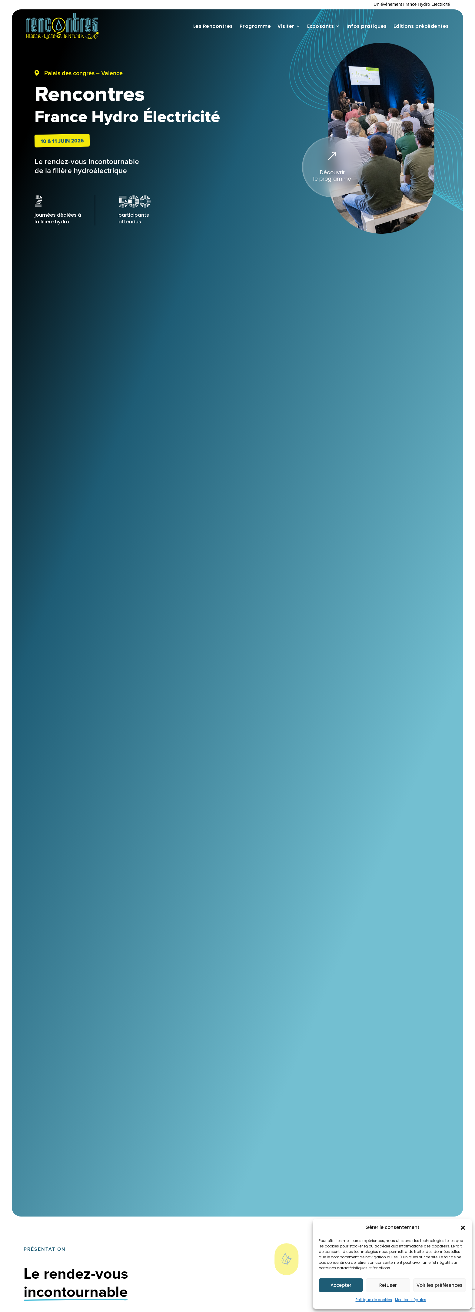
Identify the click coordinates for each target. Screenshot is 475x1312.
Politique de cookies (374, 1299)
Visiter (285, 26)
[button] (463, 1228)
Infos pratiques (367, 26)
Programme (255, 26)
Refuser (388, 1285)
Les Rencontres (213, 26)
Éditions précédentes (421, 26)
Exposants (320, 26)
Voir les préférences (440, 1285)
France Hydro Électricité (426, 4)
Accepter (341, 1285)
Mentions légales (410, 1299)
